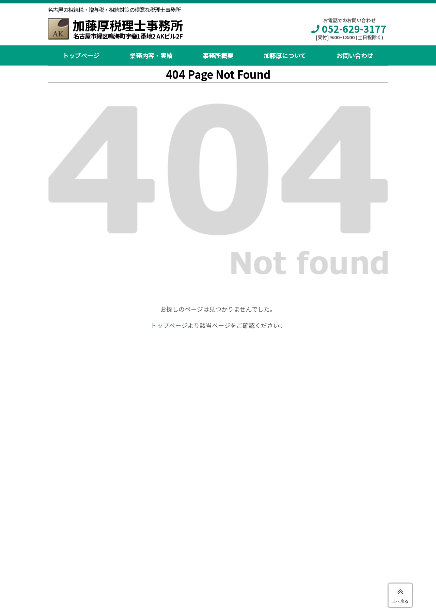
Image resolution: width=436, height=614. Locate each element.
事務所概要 (218, 55)
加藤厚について (285, 55)
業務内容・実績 (151, 55)
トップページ (81, 55)
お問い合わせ (355, 55)
